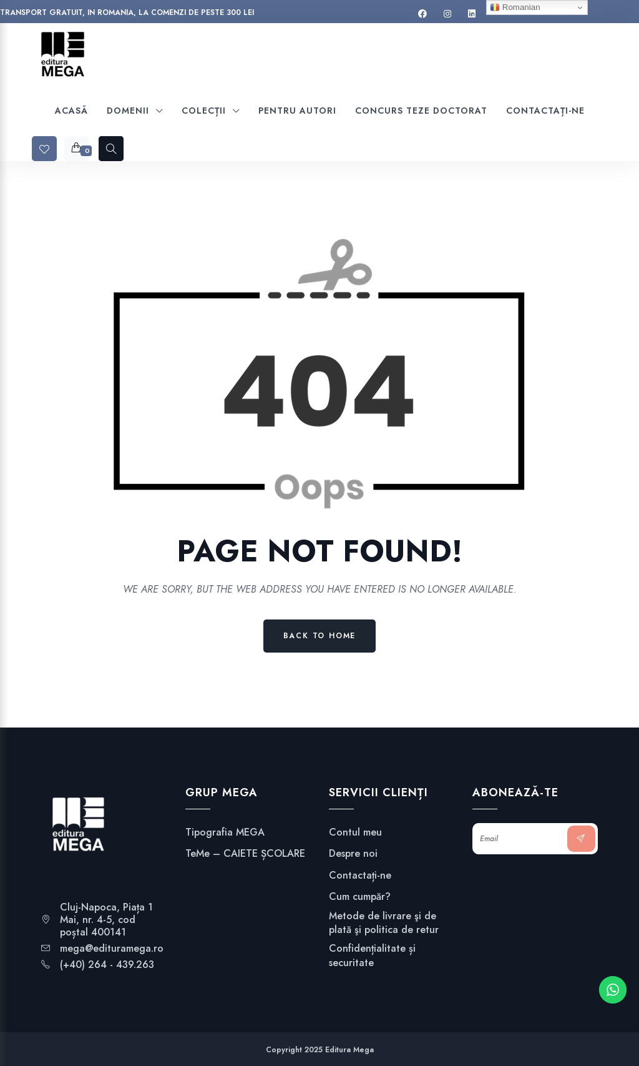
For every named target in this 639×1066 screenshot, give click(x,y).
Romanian (515, 7)
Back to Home (319, 635)
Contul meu (355, 832)
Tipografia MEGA (225, 832)
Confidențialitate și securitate (372, 955)
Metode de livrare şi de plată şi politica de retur (384, 923)
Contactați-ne (360, 875)
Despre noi (353, 854)
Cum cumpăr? (360, 897)
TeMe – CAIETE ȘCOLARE (245, 854)
